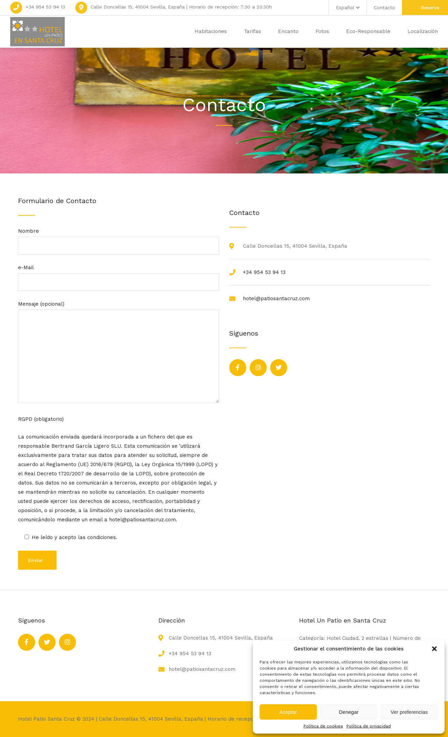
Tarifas (252, 31)
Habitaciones (211, 31)
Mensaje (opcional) (118, 352)
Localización (422, 31)
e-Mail (118, 274)
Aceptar (288, 712)
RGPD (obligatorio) (41, 419)
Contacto (384, 7)
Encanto (288, 31)
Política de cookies (323, 726)
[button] (434, 648)
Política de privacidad (368, 726)
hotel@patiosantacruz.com (276, 298)
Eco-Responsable (368, 31)
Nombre (118, 238)
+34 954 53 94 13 (45, 7)
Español (348, 7)
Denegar (349, 712)
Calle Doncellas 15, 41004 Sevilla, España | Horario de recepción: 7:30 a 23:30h (181, 7)
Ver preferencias (409, 712)
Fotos (322, 31)
